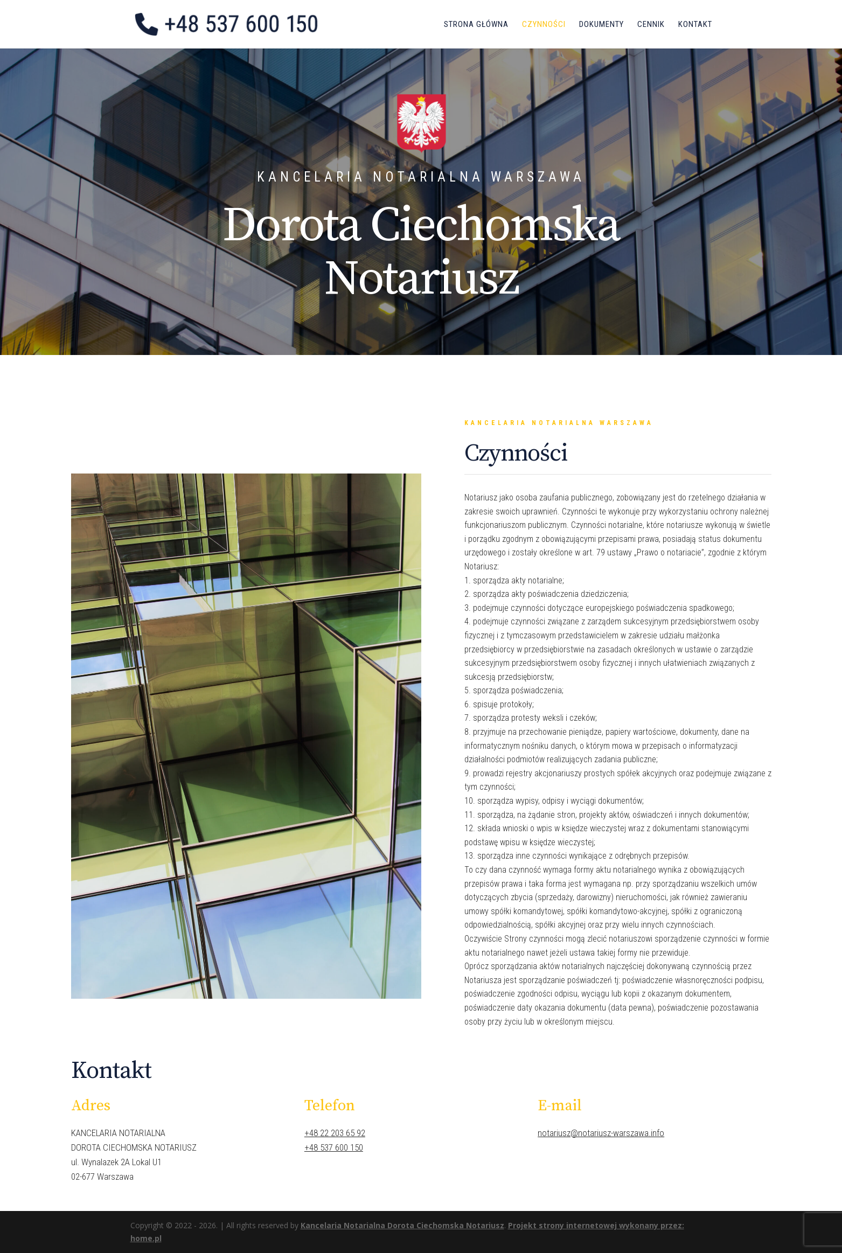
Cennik (651, 24)
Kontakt (695, 24)
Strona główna (476, 24)
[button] (17, 16)
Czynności (544, 24)
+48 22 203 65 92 (334, 1132)
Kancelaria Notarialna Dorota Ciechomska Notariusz (402, 1225)
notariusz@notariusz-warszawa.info (601, 1132)
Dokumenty (601, 24)
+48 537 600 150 (333, 1147)
